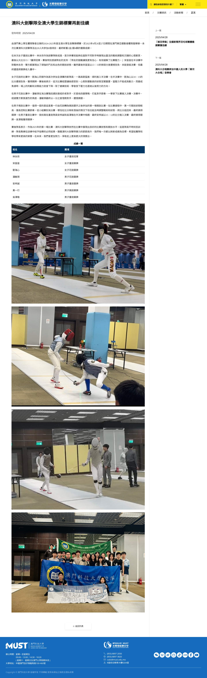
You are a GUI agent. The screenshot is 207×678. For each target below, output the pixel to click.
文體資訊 (161, 12)
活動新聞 (178, 12)
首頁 (147, 12)
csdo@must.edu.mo (116, 659)
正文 (193, 12)
